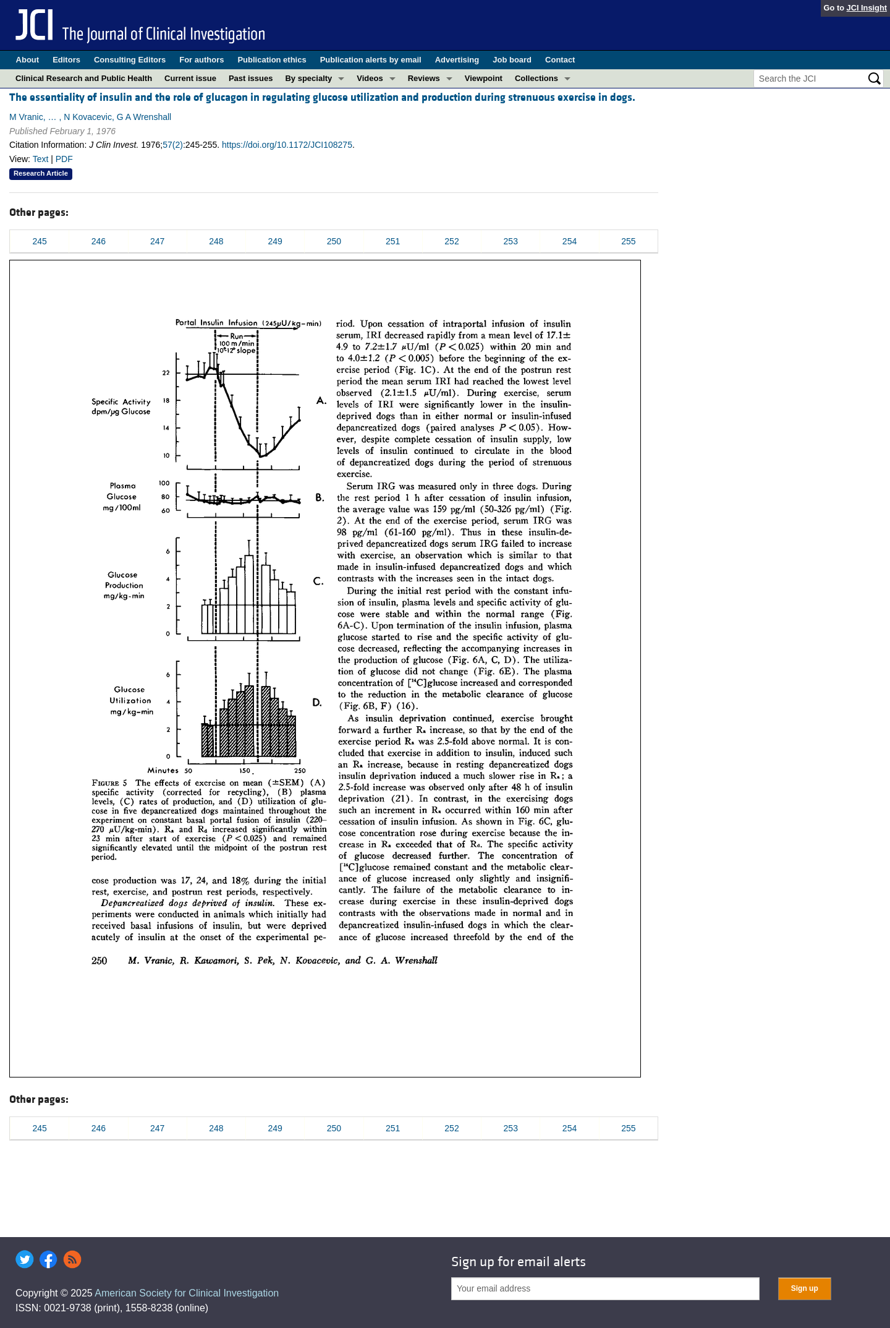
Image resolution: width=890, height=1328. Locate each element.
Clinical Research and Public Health (83, 78)
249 (275, 241)
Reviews (424, 78)
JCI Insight (867, 7)
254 (569, 241)
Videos (370, 78)
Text (41, 159)
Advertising (457, 59)
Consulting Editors (130, 59)
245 (39, 241)
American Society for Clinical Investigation (187, 1293)
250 (334, 241)
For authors (201, 59)
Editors (66, 59)
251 (393, 241)
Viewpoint (483, 78)
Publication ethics (271, 59)
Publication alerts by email (371, 59)
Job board (512, 59)
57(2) (173, 145)
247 (157, 241)
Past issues (251, 78)
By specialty (308, 78)
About (28, 59)
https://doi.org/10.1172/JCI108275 (287, 145)
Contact (560, 59)
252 (451, 241)
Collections (536, 78)
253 (511, 241)
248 (216, 241)
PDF (64, 159)
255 (628, 241)
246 (98, 241)
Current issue (190, 78)
